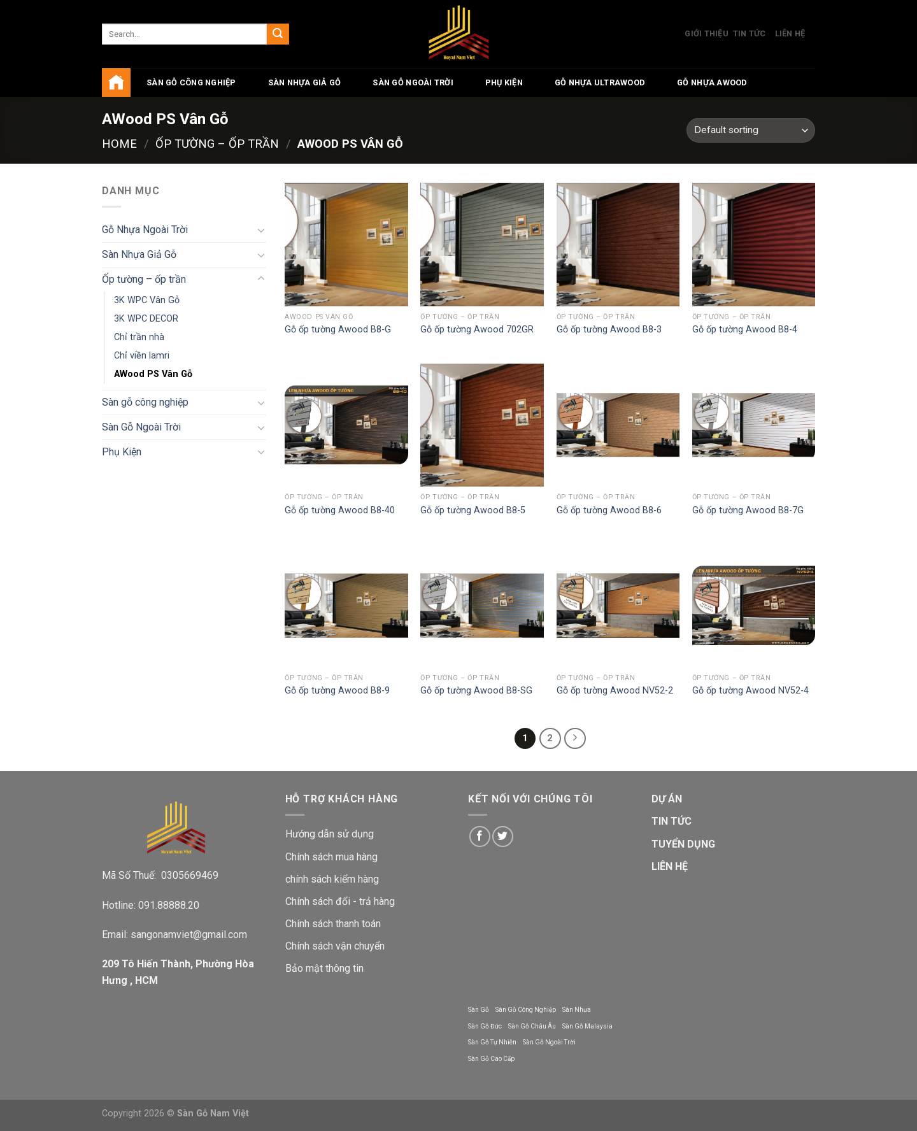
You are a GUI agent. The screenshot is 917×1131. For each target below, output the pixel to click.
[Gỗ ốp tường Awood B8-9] (346, 605)
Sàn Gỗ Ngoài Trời (413, 82)
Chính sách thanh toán (333, 924)
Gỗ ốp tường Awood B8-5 (472, 510)
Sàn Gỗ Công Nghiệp (525, 1009)
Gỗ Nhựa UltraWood (600, 82)
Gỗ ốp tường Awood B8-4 (744, 329)
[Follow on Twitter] (502, 836)
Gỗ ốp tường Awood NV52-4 (750, 690)
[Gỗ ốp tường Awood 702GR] (482, 244)
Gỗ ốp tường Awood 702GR (477, 329)
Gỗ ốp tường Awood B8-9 (337, 690)
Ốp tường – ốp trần (217, 143)
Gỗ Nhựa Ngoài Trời (145, 230)
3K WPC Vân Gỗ (147, 300)
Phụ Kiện (504, 82)
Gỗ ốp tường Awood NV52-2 (615, 690)
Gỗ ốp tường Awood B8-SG (476, 690)
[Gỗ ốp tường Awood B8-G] (346, 244)
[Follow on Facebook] (479, 836)
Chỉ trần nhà (139, 337)
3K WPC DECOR (146, 318)
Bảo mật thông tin (324, 968)
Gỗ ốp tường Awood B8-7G (748, 510)
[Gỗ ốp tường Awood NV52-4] (754, 605)
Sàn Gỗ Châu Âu (532, 1026)
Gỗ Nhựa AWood (712, 82)
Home (119, 143)
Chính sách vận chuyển (335, 946)
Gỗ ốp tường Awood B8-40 (340, 510)
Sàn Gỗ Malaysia (587, 1026)
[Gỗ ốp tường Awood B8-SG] (482, 605)
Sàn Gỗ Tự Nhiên (492, 1042)
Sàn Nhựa (576, 1009)
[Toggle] (261, 230)
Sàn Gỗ (478, 1009)
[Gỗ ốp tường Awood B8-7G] (754, 425)
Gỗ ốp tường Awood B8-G (338, 329)
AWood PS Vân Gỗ (153, 374)
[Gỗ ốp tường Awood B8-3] (618, 244)
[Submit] (277, 34)
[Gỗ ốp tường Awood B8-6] (618, 425)
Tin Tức (749, 33)
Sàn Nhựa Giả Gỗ (304, 82)
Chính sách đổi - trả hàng (340, 901)
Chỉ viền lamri (141, 355)
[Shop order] (750, 130)
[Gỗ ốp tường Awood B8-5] (482, 425)
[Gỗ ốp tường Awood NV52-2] (618, 605)
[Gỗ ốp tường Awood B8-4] (754, 244)
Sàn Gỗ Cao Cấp (491, 1058)
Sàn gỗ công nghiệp (191, 82)
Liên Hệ (790, 33)
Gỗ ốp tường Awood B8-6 (609, 510)
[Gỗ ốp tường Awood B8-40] (346, 425)
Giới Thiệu (707, 33)
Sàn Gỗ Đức (485, 1026)
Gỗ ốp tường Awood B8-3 (609, 329)
